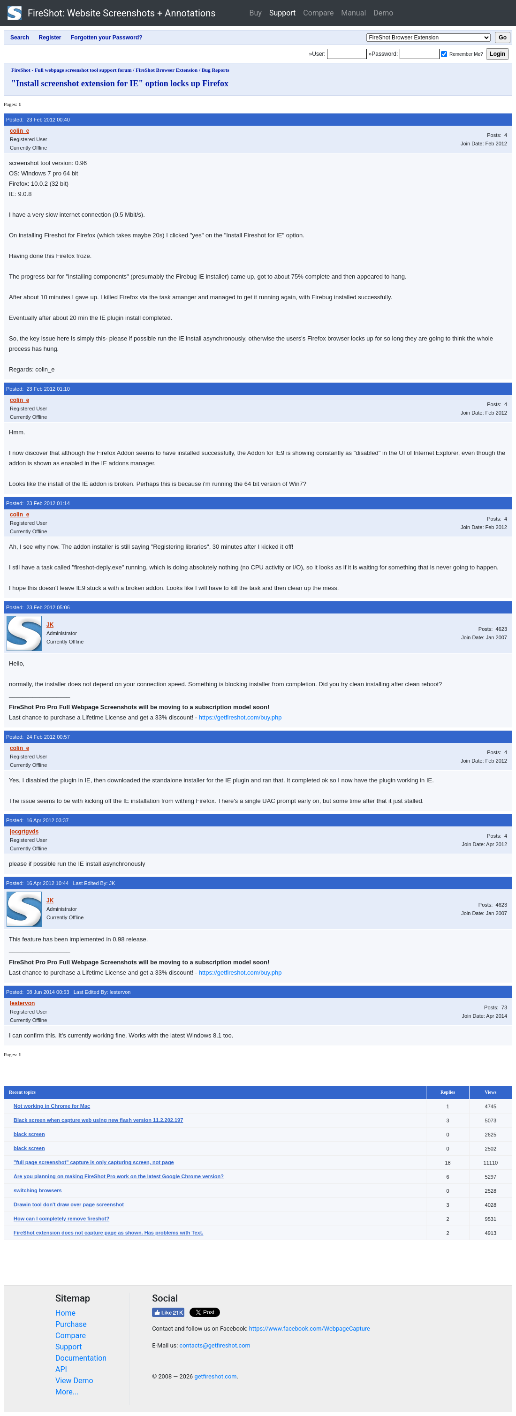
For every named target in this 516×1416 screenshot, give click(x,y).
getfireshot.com (215, 1376)
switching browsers (38, 1190)
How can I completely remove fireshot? (61, 1218)
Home (65, 1313)
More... (67, 1391)
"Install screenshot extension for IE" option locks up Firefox (119, 83)
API (61, 1369)
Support (282, 12)
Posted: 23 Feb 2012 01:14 (38, 503)
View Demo (74, 1380)
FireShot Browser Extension (166, 70)
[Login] (347, 54)
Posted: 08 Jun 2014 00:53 (37, 992)
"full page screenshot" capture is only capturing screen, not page (94, 1162)
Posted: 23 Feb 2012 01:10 (38, 389)
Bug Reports (215, 70)
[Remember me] (444, 54)
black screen (29, 1134)
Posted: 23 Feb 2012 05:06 (38, 607)
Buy (256, 12)
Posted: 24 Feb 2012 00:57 (38, 737)
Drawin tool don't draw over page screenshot (69, 1204)
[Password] (420, 54)
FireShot (112, 13)
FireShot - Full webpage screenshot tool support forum (71, 70)
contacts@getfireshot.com (214, 1345)
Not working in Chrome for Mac (52, 1106)
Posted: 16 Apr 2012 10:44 (37, 883)
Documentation (80, 1358)
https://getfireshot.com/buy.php (240, 717)
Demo (383, 12)
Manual (353, 12)
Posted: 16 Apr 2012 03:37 (37, 820)
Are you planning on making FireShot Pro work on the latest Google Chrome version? (119, 1176)
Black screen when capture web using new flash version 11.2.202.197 (98, 1120)
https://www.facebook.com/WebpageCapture (309, 1328)
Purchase (71, 1324)
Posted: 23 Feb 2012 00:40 (38, 119)
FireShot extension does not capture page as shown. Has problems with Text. (108, 1232)
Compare (318, 12)
